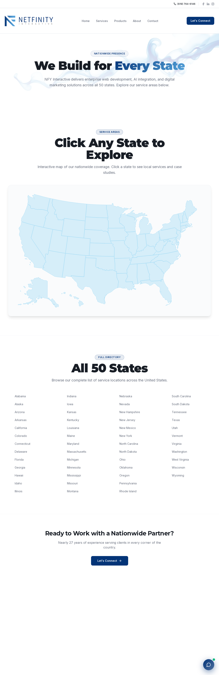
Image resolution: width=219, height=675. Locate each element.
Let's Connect (200, 20)
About (137, 21)
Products (120, 21)
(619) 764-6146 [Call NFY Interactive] (184, 3)
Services (102, 21)
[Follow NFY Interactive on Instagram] (212, 4)
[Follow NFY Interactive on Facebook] (203, 4)
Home (86, 21)
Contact (152, 21)
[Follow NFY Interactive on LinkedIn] (208, 4)
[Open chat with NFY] (208, 664)
